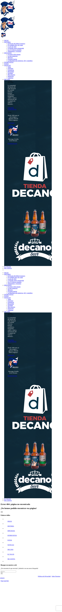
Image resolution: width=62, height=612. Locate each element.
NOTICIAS (10, 545)
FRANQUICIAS (12, 143)
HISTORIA (10, 526)
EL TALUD (10, 554)
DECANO (10, 549)
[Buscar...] (8, 571)
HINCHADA (11, 531)
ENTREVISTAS (12, 535)
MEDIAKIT (11, 123)
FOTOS (9, 540)
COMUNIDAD (12, 109)
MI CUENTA (11, 559)
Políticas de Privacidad (44, 576)
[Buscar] (2, 573)
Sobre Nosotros (56, 576)
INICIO (9, 521)
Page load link (5, 581)
